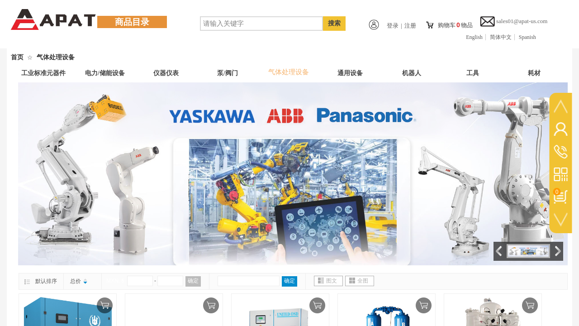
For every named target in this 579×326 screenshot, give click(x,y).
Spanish (527, 37)
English (474, 37)
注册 (410, 25)
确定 (193, 281)
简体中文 (501, 37)
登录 (393, 25)
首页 (17, 57)
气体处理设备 (56, 57)
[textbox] (261, 23)
